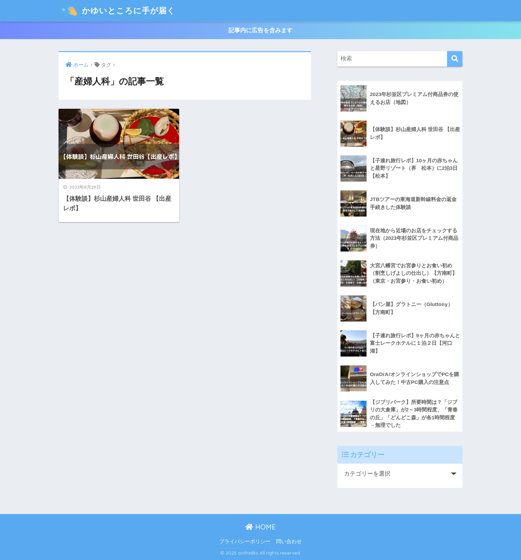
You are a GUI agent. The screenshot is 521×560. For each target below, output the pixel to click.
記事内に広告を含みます (260, 30)
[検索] (454, 59)
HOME (260, 527)
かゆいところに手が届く (117, 10)
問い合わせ (289, 541)
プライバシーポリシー (245, 541)
